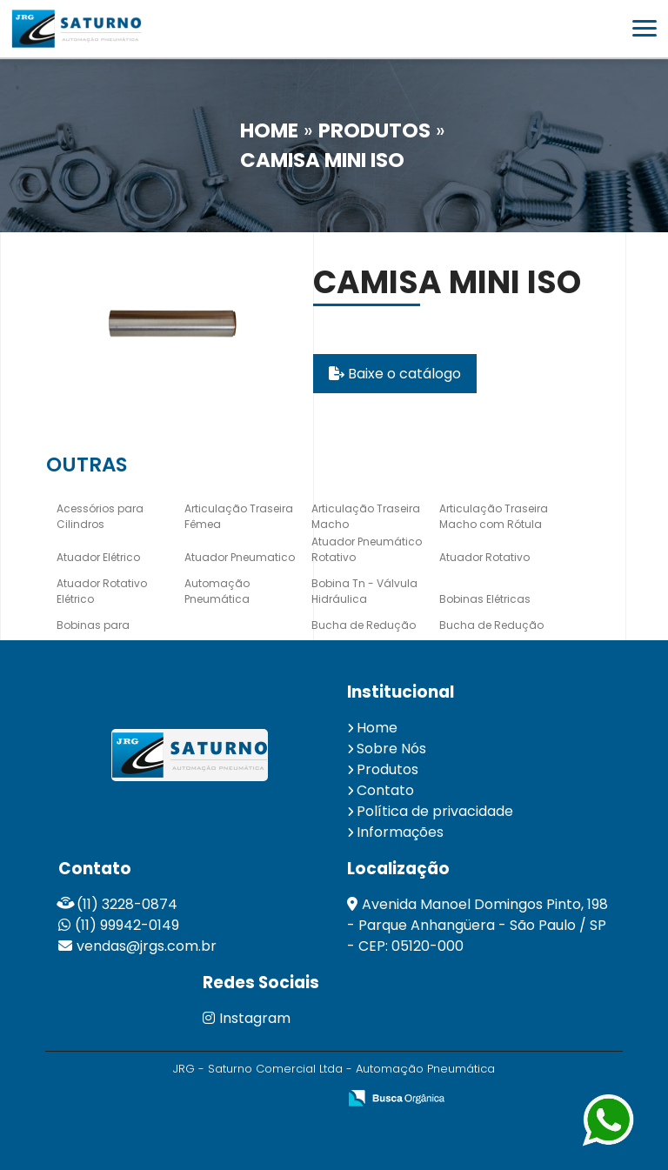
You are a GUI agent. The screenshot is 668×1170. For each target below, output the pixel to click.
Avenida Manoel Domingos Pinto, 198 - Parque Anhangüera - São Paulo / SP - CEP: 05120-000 (477, 925)
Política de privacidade (435, 811)
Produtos (387, 769)
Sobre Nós (391, 749)
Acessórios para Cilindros (100, 516)
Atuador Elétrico (98, 557)
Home (377, 728)
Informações (400, 832)
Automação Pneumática (217, 591)
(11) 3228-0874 (127, 904)
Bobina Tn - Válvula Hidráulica (364, 591)
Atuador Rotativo (484, 557)
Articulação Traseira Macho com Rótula (493, 516)
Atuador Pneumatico (239, 557)
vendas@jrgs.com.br (147, 946)
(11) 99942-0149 (127, 925)
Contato (385, 790)
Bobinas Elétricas (485, 599)
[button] (644, 28)
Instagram (247, 1018)
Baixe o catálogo (395, 374)
